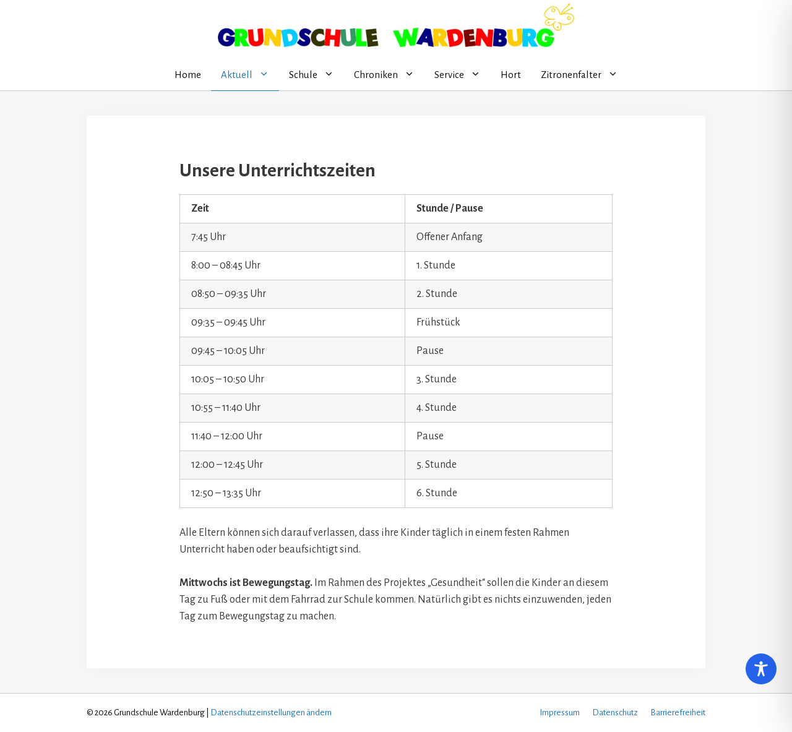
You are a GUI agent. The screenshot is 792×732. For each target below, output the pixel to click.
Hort (511, 74)
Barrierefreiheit (677, 712)
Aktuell (250, 74)
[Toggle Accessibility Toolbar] (761, 669)
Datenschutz (615, 712)
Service (462, 74)
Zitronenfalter (584, 74)
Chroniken (389, 74)
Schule (316, 74)
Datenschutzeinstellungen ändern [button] (271, 712)
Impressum (560, 712)
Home (187, 74)
